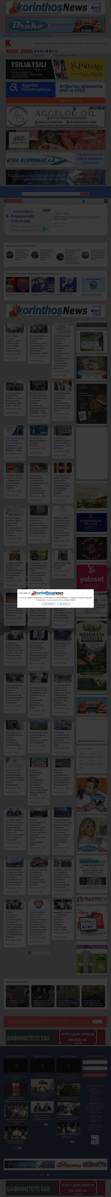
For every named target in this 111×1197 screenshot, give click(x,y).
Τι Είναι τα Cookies (63, 603)
